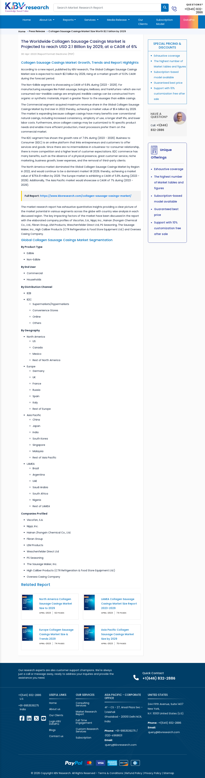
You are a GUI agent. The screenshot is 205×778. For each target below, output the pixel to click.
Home (27, 20)
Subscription (83, 737)
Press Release (37, 31)
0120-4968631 (113, 735)
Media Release (117, 20)
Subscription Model (164, 22)
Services (90, 20)
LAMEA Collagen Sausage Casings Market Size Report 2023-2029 (119, 603)
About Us (45, 20)
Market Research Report (86, 712)
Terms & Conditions (110, 773)
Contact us (56, 736)
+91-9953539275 (28, 705)
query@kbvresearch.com (121, 745)
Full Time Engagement (84, 721)
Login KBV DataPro (55, 722)
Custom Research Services (87, 730)
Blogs (52, 730)
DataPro (189, 20)
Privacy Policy (152, 773)
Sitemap (168, 773)
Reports (68, 20)
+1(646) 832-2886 (193, 10)
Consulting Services (82, 704)
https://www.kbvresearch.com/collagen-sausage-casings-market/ (85, 196)
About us (54, 709)
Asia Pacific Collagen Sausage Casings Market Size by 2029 (117, 634)
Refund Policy (133, 773)
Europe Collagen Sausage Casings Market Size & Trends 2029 (56, 634)
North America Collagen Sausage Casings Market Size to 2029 (55, 603)
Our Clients (143, 22)
